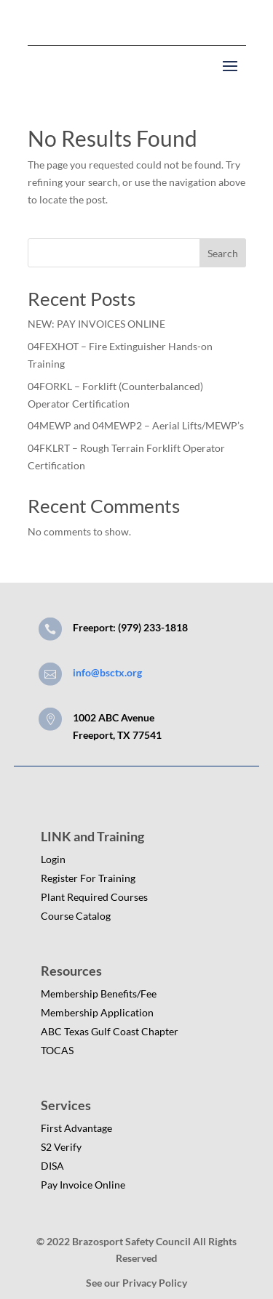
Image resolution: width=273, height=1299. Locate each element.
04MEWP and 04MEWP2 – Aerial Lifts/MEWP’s (136, 425)
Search (222, 253)
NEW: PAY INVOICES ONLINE (96, 323)
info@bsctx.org (107, 672)
